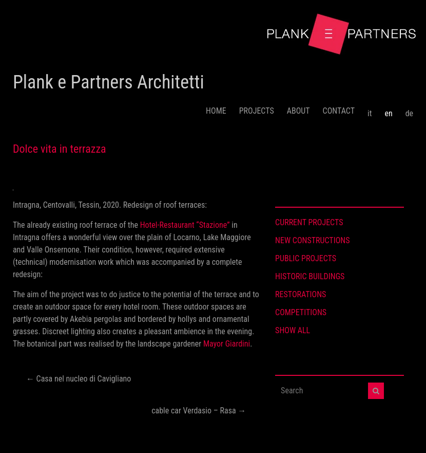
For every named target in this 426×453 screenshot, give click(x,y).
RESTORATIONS (300, 294)
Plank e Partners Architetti (108, 82)
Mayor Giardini (226, 344)
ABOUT (298, 111)
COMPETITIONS (300, 312)
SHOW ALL (292, 330)
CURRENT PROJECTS (309, 222)
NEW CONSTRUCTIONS (312, 240)
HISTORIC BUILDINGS (309, 276)
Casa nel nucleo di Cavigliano (78, 379)
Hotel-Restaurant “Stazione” (185, 225)
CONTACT (339, 111)
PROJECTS (256, 111)
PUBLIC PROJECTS (305, 258)
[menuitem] (369, 109)
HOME (216, 111)
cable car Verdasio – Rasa (198, 410)
